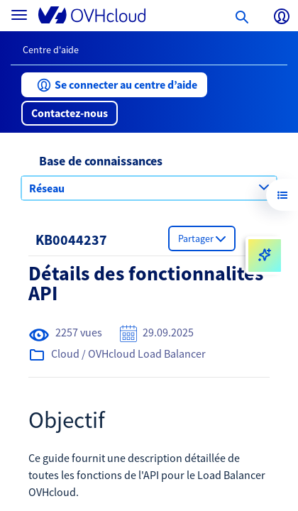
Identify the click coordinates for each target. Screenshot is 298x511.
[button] (114, 84)
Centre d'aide (51, 49)
